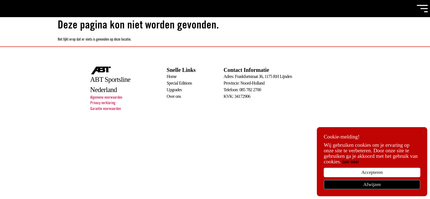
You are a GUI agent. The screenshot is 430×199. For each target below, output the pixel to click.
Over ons (174, 96)
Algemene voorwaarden (106, 98)
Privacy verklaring (102, 103)
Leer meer (351, 162)
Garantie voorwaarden (105, 109)
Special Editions (179, 83)
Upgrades (174, 89)
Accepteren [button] (372, 172)
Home (172, 76)
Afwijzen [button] (372, 184)
